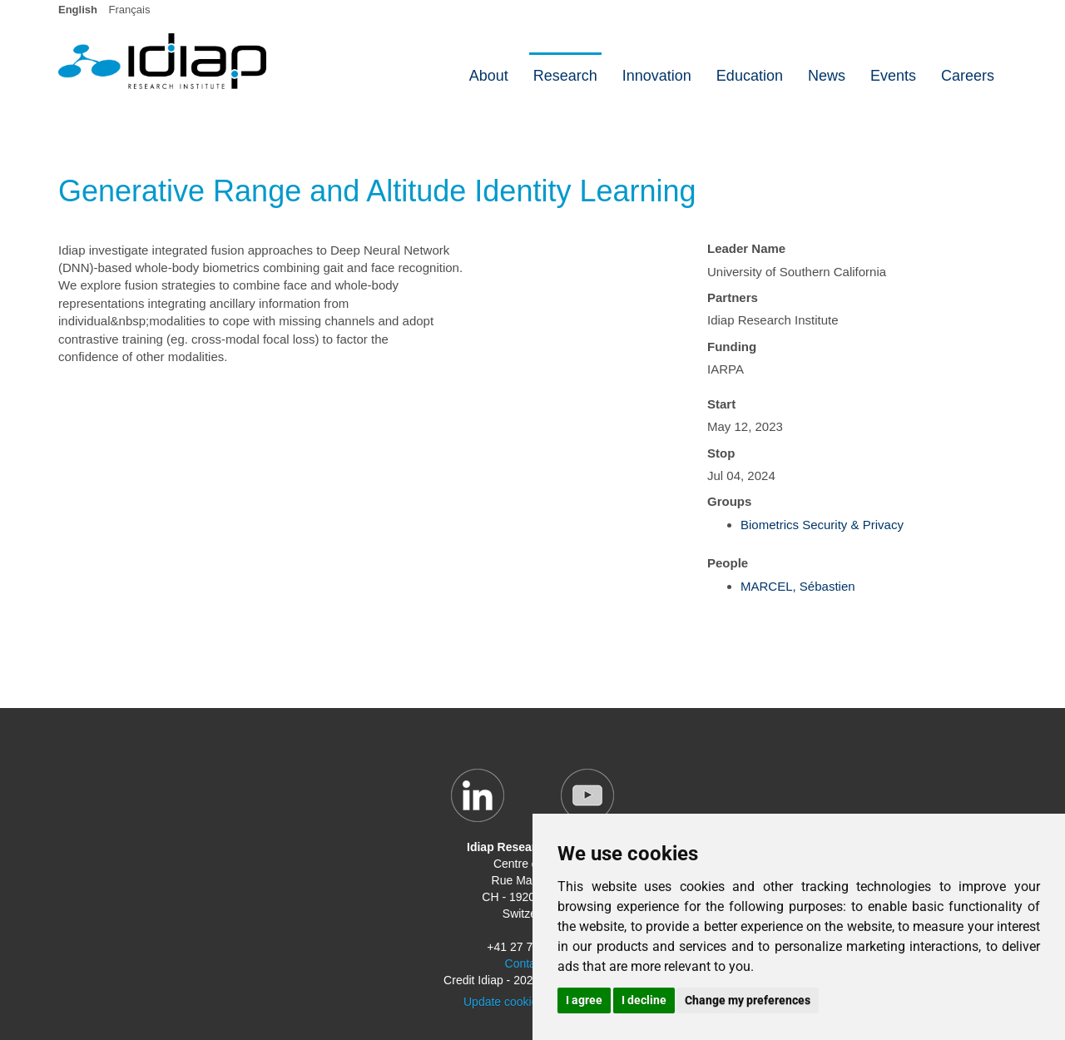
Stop (721, 453)
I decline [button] (644, 1000)
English (77, 9)
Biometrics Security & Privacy (822, 525)
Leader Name (746, 248)
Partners (732, 297)
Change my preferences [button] (747, 1000)
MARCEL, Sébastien (798, 586)
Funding (731, 346)
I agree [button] (584, 1000)
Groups (729, 501)
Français (130, 9)
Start (721, 404)
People (727, 563)
